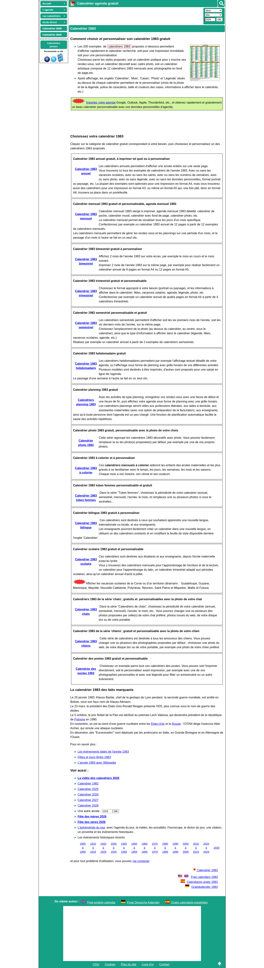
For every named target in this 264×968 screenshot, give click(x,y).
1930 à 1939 (114, 847)
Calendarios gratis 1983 (199, 882)
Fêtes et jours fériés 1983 (94, 757)
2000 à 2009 (186, 847)
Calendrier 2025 (88, 789)
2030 (217, 847)
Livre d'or (148, 964)
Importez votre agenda (101, 102)
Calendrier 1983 (205, 870)
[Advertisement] (135, 16)
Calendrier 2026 (88, 794)
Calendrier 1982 (88, 783)
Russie (176, 723)
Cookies (110, 964)
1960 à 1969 (145, 847)
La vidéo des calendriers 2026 (98, 778)
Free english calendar (101, 902)
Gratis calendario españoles (189, 902)
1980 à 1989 (165, 847)
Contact (164, 964)
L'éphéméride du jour (91, 827)
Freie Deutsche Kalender (143, 902)
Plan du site (128, 964)
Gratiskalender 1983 (201, 886)
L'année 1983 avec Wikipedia (97, 762)
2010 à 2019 (196, 847)
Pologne (79, 719)
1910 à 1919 (93, 847)
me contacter (140, 861)
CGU (96, 964)
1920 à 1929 (103, 847)
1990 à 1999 (175, 847)
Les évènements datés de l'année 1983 (103, 751)
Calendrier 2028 (88, 805)
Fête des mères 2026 (92, 816)
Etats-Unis (158, 723)
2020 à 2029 (206, 847)
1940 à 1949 (124, 847)
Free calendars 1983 (197, 877)
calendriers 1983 (119, 46)
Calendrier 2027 (88, 800)
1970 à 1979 (155, 847)
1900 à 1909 (83, 847)
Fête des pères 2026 (92, 822)
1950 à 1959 (134, 847)
